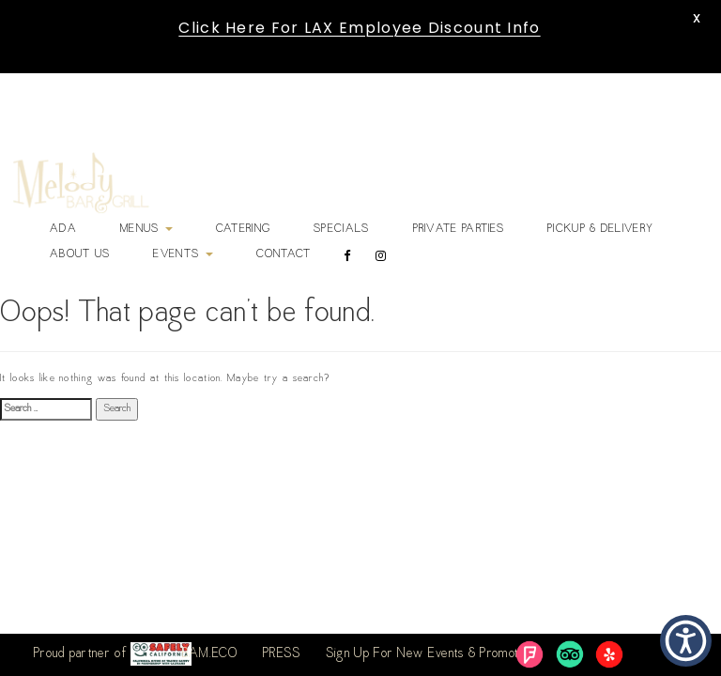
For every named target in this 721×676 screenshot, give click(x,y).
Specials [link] (341, 229)
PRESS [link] (282, 654)
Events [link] (182, 254)
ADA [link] (63, 229)
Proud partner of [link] (113, 654)
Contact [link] (284, 254)
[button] (686, 641)
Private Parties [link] (459, 229)
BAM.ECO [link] (210, 654)
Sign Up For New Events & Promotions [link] (433, 654)
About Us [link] (80, 254)
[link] (80, 182)
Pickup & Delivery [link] (600, 229)
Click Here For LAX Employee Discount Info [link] (359, 27)
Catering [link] (243, 229)
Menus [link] (146, 229)
